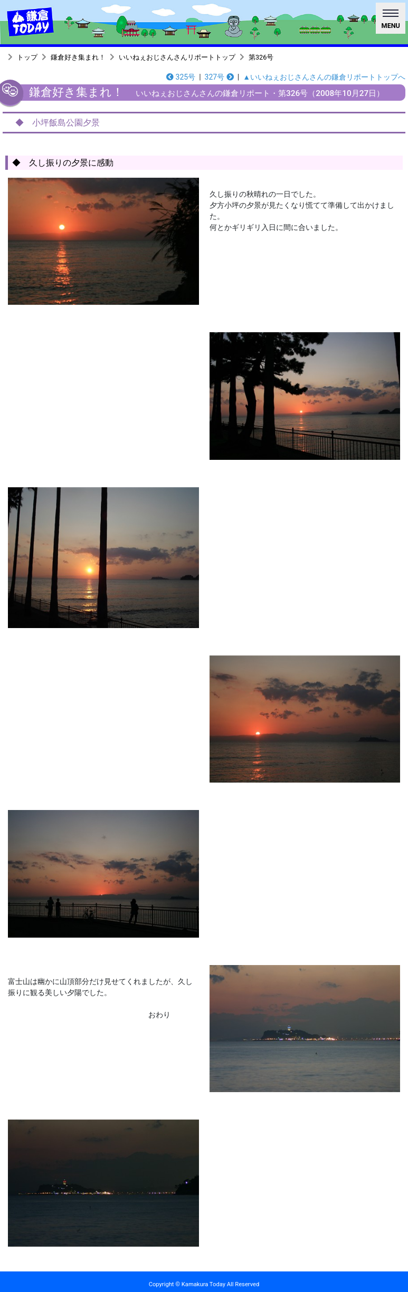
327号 (219, 77)
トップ (27, 57)
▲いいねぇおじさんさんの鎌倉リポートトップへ (324, 77)
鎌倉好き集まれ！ (78, 57)
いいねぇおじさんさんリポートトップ (177, 57)
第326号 (261, 57)
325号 (180, 77)
